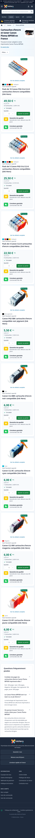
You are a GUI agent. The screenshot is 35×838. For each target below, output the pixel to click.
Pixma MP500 (20, 25)
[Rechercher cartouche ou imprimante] (31, 12)
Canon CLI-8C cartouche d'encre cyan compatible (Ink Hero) (16, 471)
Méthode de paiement (7, 780)
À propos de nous (6, 775)
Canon (11, 17)
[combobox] (17, 12)
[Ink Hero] (9, 6)
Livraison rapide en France (17, 762)
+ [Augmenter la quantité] (12, 114)
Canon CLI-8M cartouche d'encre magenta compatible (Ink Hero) (16, 546)
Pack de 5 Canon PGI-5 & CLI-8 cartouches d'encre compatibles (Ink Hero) (16, 169)
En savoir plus (5, 47)
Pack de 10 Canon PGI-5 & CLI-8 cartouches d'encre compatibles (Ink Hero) (16, 91)
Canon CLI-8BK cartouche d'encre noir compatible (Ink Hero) (16, 397)
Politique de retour (24, 777)
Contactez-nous (23, 783)
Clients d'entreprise (6, 777)
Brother (4, 17)
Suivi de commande (6, 795)
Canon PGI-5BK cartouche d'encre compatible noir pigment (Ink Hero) (17, 321)
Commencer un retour (25, 780)
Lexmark (29, 17)
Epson (17, 17)
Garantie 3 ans (17, 752)
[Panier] (32, 6)
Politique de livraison (7, 783)
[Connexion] (28, 6)
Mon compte (4, 792)
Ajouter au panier (24, 114)
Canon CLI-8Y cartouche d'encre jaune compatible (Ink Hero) (16, 621)
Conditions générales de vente (25, 810)
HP (23, 17)
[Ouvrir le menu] (2, 6)
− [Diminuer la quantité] (5, 114)
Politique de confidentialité (11, 810)
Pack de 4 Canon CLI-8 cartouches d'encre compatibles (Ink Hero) (17, 245)
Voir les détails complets (17, 80)
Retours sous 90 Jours (17, 757)
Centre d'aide (23, 775)
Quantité (6, 111)
